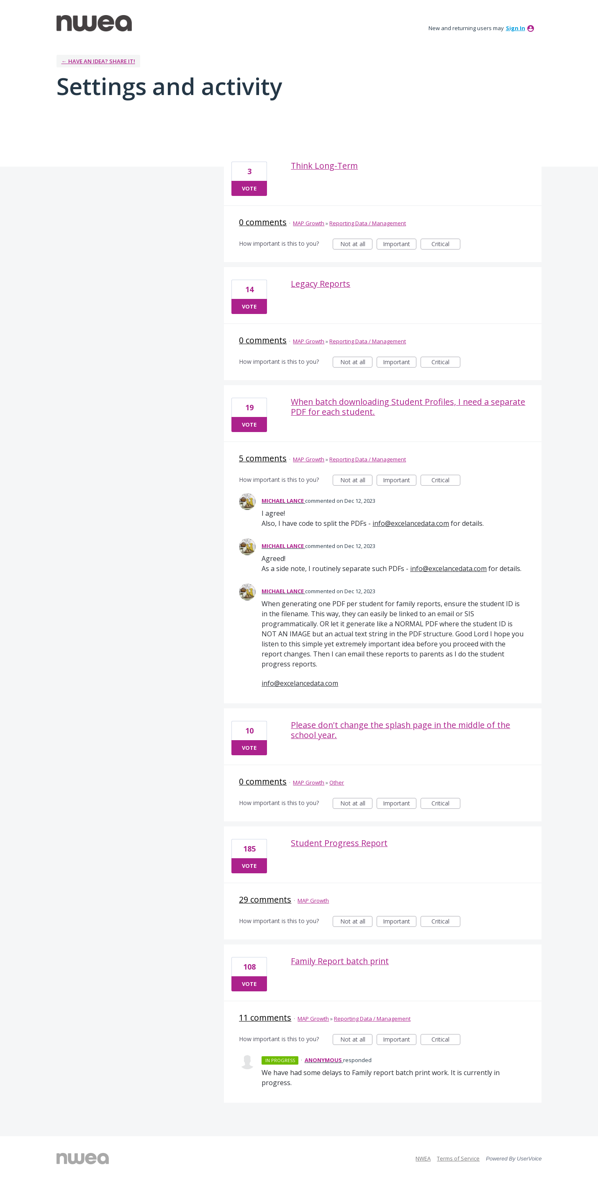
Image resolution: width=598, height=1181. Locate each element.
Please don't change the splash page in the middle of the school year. (400, 730)
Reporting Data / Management (367, 223)
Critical (445, 245)
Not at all (356, 245)
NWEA (423, 1158)
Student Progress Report (339, 843)
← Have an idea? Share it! (98, 61)
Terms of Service (458, 1158)
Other (336, 782)
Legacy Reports (320, 283)
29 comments (265, 899)
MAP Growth (308, 223)
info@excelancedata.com (410, 523)
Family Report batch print (340, 961)
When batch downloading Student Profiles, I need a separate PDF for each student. (408, 406)
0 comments (263, 222)
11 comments (265, 1017)
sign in (515, 28)
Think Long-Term (324, 165)
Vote (249, 188)
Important (399, 245)
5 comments (263, 458)
